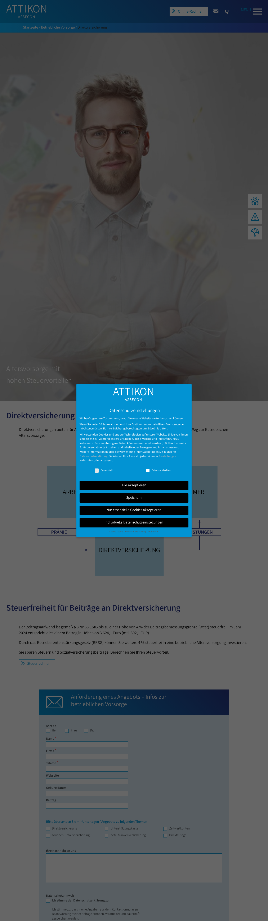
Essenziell (104, 467)
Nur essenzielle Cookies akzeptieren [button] (134, 506)
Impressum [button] (153, 528)
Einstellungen (167, 453)
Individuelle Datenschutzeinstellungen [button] (134, 519)
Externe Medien (158, 467)
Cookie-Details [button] (116, 528)
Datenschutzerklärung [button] (135, 528)
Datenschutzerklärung (93, 453)
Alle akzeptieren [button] (134, 481)
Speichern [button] (134, 494)
